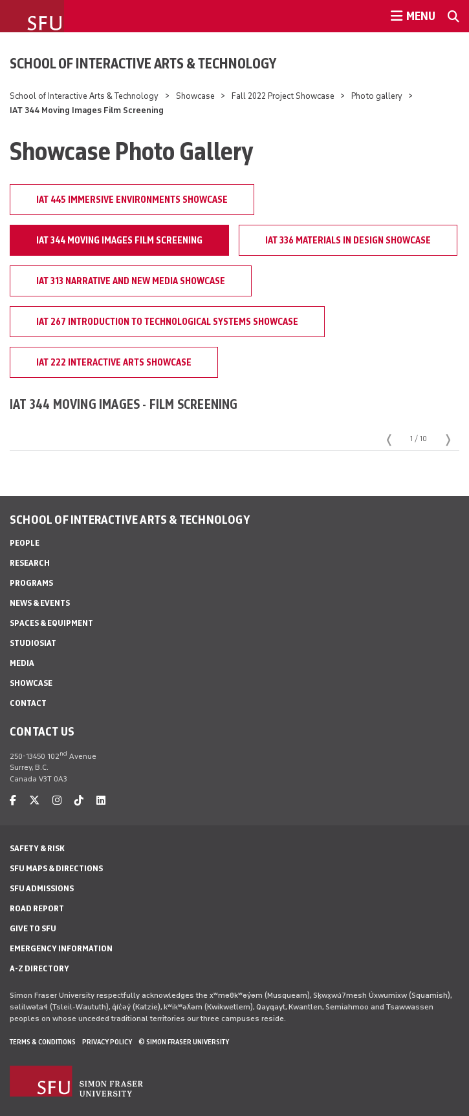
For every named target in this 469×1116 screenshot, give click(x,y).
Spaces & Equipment (51, 622)
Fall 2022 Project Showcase (283, 96)
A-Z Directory (39, 968)
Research (30, 562)
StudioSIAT (33, 642)
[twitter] (34, 800)
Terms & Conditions (43, 1041)
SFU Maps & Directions (56, 868)
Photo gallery (376, 96)
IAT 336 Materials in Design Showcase (348, 240)
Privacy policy (107, 1041)
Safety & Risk (37, 848)
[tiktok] (78, 800)
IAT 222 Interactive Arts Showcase (113, 362)
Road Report (37, 908)
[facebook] (13, 800)
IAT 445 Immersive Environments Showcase (132, 199)
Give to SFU (33, 928)
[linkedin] (100, 800)
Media (22, 662)
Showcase (195, 96)
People (24, 542)
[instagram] (56, 800)
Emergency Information (61, 948)
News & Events (40, 602)
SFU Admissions (42, 888)
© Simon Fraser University (183, 1041)
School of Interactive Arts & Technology (143, 63)
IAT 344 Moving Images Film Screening (119, 240)
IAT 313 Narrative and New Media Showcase (130, 281)
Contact (28, 703)
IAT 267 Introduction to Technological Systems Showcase (167, 321)
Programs (31, 582)
